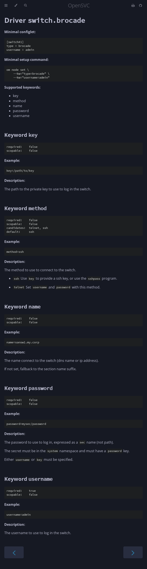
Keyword (20, 134)
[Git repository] (140, 5)
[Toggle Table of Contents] (6, 5)
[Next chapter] (133, 552)
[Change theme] (16, 5)
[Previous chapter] (14, 552)
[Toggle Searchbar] (25, 5)
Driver (44, 20)
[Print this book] (133, 5)
